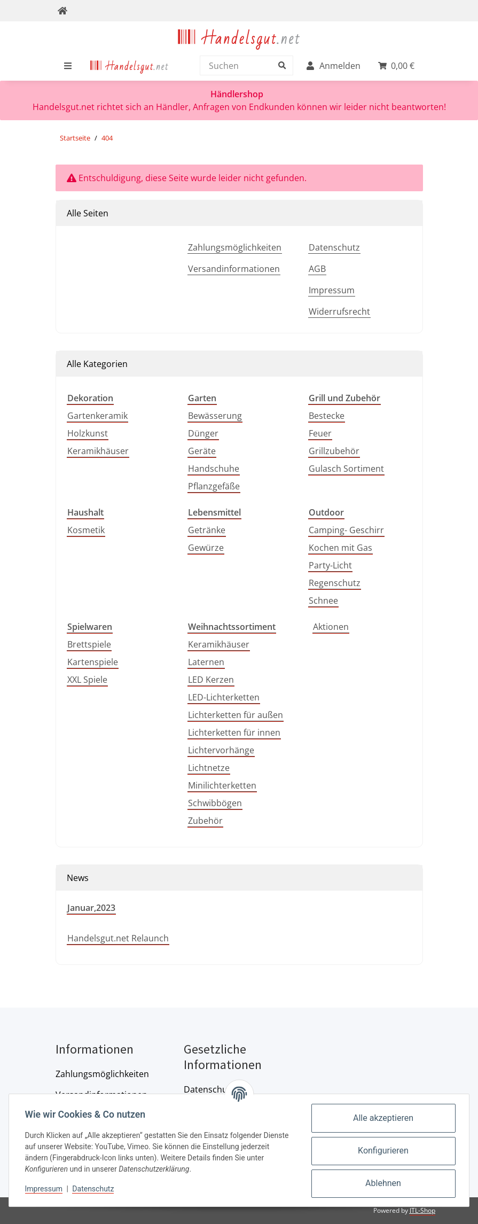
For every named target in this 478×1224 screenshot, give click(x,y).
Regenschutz (335, 583)
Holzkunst (87, 433)
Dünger (203, 433)
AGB (317, 269)
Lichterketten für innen (234, 732)
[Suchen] (243, 66)
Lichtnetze (209, 768)
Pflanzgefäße (214, 486)
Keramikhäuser (98, 451)
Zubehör (205, 821)
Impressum (332, 290)
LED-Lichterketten (224, 697)
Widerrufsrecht (339, 311)
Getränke (206, 530)
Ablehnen (382, 1183)
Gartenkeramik (97, 416)
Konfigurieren (382, 1150)
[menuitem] (129, 66)
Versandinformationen (234, 269)
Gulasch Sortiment (346, 468)
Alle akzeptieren (382, 1118)
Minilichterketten (222, 785)
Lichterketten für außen (235, 715)
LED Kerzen (211, 679)
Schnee (323, 600)
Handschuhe (213, 468)
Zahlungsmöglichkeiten (234, 247)
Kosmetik (86, 530)
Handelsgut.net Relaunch (118, 938)
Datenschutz (334, 247)
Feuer (320, 433)
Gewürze (206, 547)
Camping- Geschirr (346, 530)
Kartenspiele (92, 662)
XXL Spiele (87, 679)
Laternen (206, 662)
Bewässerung (215, 416)
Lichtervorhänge (221, 750)
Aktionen (331, 627)
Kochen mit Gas (340, 547)
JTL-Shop (422, 1210)
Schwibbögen (215, 803)
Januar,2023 (91, 908)
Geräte (202, 451)
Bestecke (326, 416)
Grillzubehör (334, 451)
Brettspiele (89, 644)
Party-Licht (330, 565)
